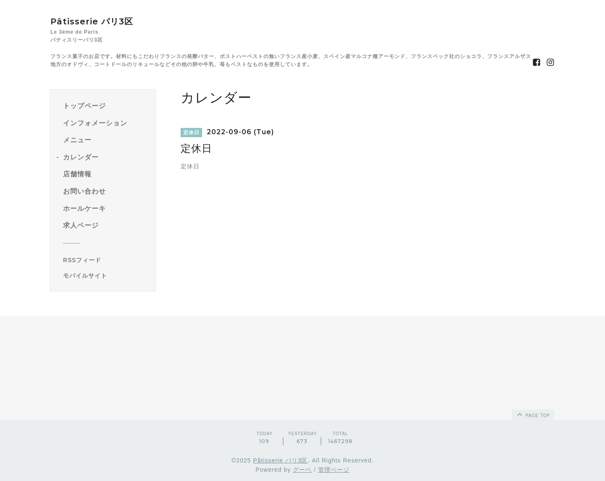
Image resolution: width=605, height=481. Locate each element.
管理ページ (334, 469)
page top (533, 414)
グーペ (302, 469)
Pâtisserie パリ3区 (91, 21)
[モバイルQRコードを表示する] (106, 275)
